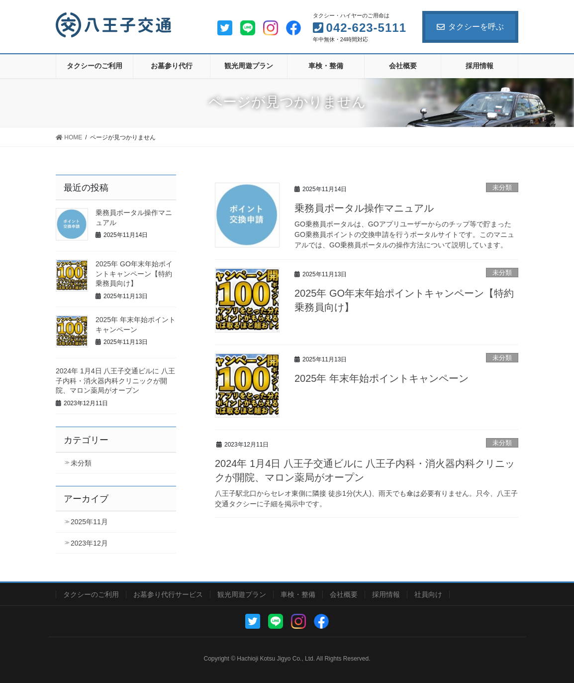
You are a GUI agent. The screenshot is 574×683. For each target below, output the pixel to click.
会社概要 (344, 594)
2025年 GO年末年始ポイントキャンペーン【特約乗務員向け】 (134, 273)
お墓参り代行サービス (168, 594)
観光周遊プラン (241, 594)
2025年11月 (89, 522)
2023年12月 (89, 543)
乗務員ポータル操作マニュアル (364, 208)
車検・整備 (298, 594)
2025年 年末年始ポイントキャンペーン (381, 378)
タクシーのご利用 (91, 594)
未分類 (502, 187)
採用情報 (386, 594)
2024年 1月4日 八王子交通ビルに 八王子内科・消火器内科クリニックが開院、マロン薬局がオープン (115, 380)
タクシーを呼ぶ (470, 26)
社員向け (428, 594)
